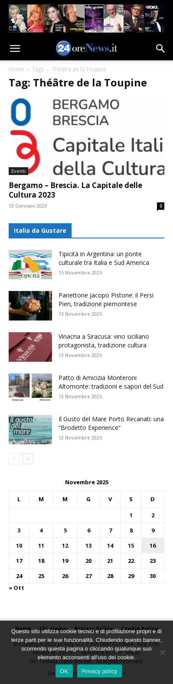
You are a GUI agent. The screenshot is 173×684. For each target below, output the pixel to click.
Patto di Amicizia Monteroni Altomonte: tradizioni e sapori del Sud (111, 381)
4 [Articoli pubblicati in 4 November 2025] (40, 530)
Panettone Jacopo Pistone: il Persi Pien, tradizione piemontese (106, 299)
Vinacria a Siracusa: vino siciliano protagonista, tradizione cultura (104, 340)
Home (16, 69)
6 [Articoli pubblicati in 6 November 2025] (88, 530)
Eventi (18, 171)
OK (64, 671)
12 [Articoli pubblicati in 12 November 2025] (65, 545)
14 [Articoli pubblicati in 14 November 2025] (110, 545)
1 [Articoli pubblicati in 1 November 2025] (131, 515)
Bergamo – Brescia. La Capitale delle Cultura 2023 (75, 190)
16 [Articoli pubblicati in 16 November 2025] (153, 545)
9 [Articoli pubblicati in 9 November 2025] (152, 530)
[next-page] (28, 458)
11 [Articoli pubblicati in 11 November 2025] (41, 545)
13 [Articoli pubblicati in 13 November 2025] (88, 545)
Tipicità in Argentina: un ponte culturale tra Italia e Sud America (104, 258)
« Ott (16, 587)
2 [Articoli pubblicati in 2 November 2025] (152, 515)
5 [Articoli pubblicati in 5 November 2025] (65, 530)
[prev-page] (14, 458)
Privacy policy (100, 671)
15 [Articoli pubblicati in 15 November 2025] (131, 545)
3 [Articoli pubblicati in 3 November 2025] (18, 530)
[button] (15, 48)
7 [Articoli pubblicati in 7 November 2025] (110, 530)
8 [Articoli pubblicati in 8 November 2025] (131, 530)
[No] (162, 652)
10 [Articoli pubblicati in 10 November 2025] (19, 545)
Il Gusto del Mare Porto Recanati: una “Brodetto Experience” (111, 423)
